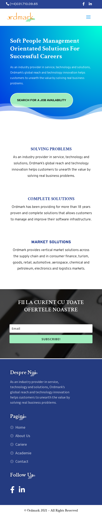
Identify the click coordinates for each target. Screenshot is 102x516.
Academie (22, 452)
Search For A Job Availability (41, 100)
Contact (21, 461)
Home (19, 427)
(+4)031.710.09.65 (24, 4)
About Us (22, 435)
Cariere (20, 444)
